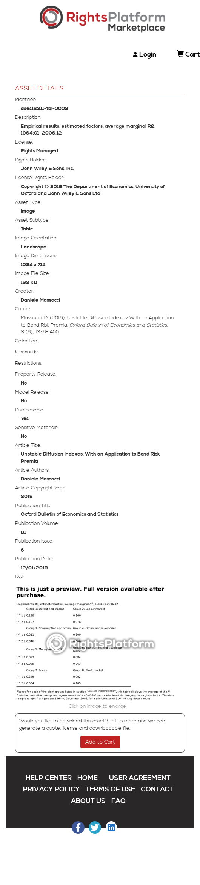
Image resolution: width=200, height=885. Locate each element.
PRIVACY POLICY (51, 789)
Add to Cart (100, 742)
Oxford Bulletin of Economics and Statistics (69, 514)
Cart (188, 54)
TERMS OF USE (110, 789)
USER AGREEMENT (140, 778)
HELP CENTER (49, 778)
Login (148, 54)
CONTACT (157, 789)
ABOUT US (88, 801)
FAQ (118, 801)
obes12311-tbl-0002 (44, 109)
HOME (87, 778)
